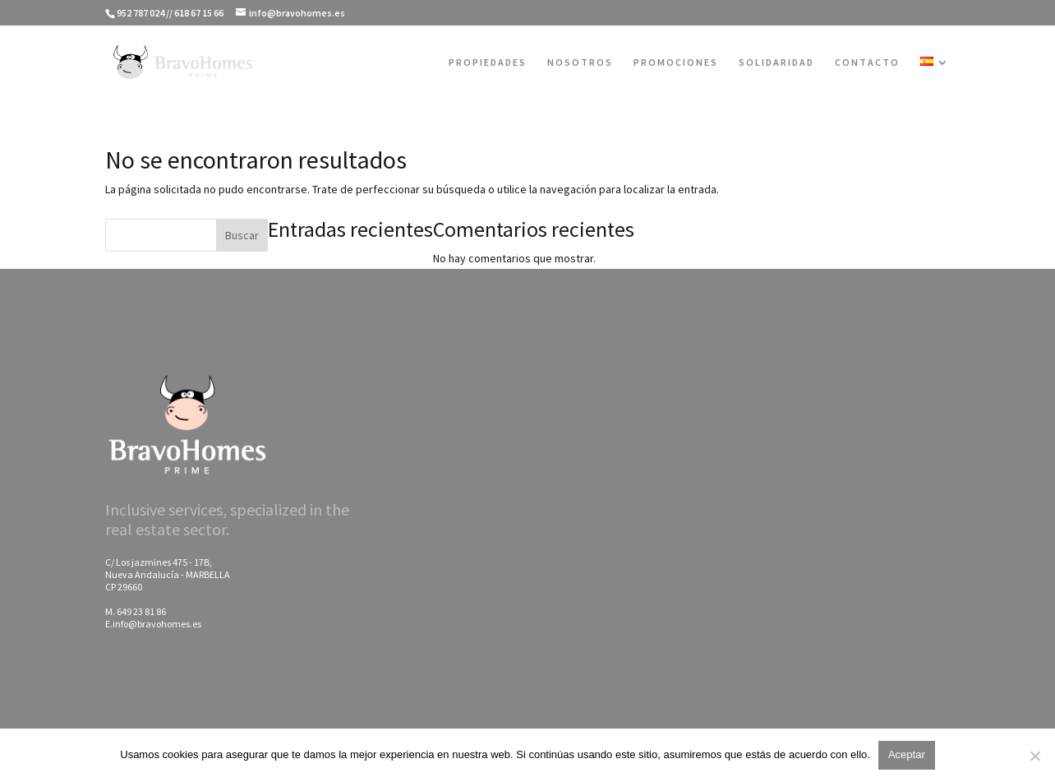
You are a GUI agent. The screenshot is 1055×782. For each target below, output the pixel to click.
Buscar (242, 235)
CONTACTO (867, 62)
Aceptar (906, 754)
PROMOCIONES (675, 62)
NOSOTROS (580, 62)
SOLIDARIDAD (776, 62)
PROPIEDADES (488, 62)
